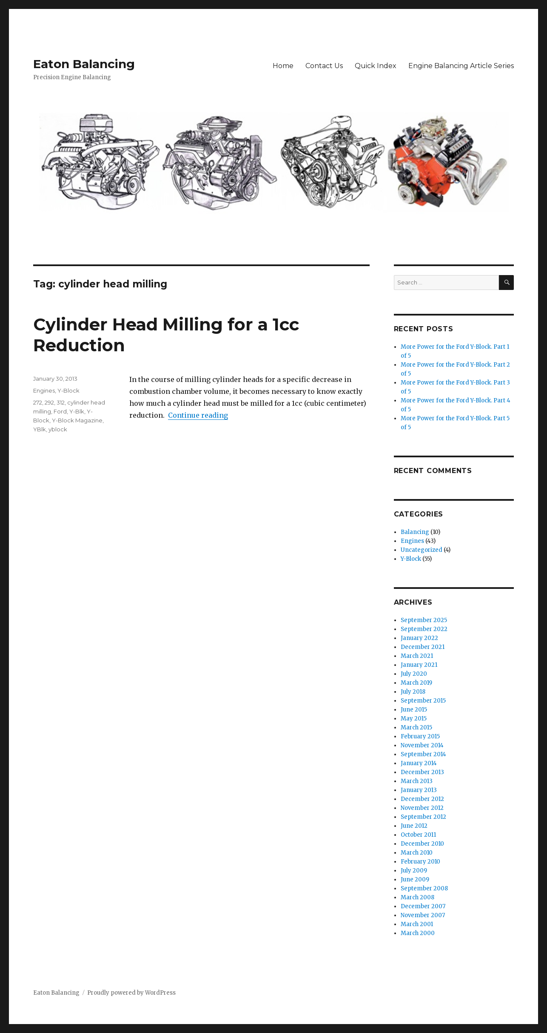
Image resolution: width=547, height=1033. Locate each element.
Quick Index (375, 66)
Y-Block (68, 390)
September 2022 (424, 629)
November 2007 (423, 915)
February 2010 (420, 861)
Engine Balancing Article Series (461, 66)
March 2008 (417, 897)
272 (37, 402)
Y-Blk (76, 411)
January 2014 (419, 763)
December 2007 (423, 906)
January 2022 (419, 638)
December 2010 (422, 843)
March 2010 (417, 852)
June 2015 (414, 709)
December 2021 (422, 647)
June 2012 (414, 825)
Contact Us (324, 66)
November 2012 (422, 808)
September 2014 (423, 754)
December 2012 (422, 799)
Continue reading (198, 415)
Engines (44, 390)
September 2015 (423, 700)
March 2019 (416, 682)
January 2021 (419, 665)
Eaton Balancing (84, 64)
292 (49, 402)
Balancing (415, 532)
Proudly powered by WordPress (131, 992)
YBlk (39, 429)
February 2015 (420, 736)
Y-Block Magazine (77, 420)
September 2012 (423, 817)
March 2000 (418, 933)
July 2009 (414, 870)
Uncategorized (421, 550)
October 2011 (418, 834)
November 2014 (422, 745)
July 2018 (413, 691)
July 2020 (414, 673)
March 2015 (416, 727)
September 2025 (424, 620)
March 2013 (417, 781)
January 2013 (419, 790)
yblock (57, 429)
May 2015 (414, 718)
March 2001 (417, 924)
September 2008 (424, 888)
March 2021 (417, 656)
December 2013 (422, 772)
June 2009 (415, 879)
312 (61, 402)
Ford (60, 411)
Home (283, 66)
